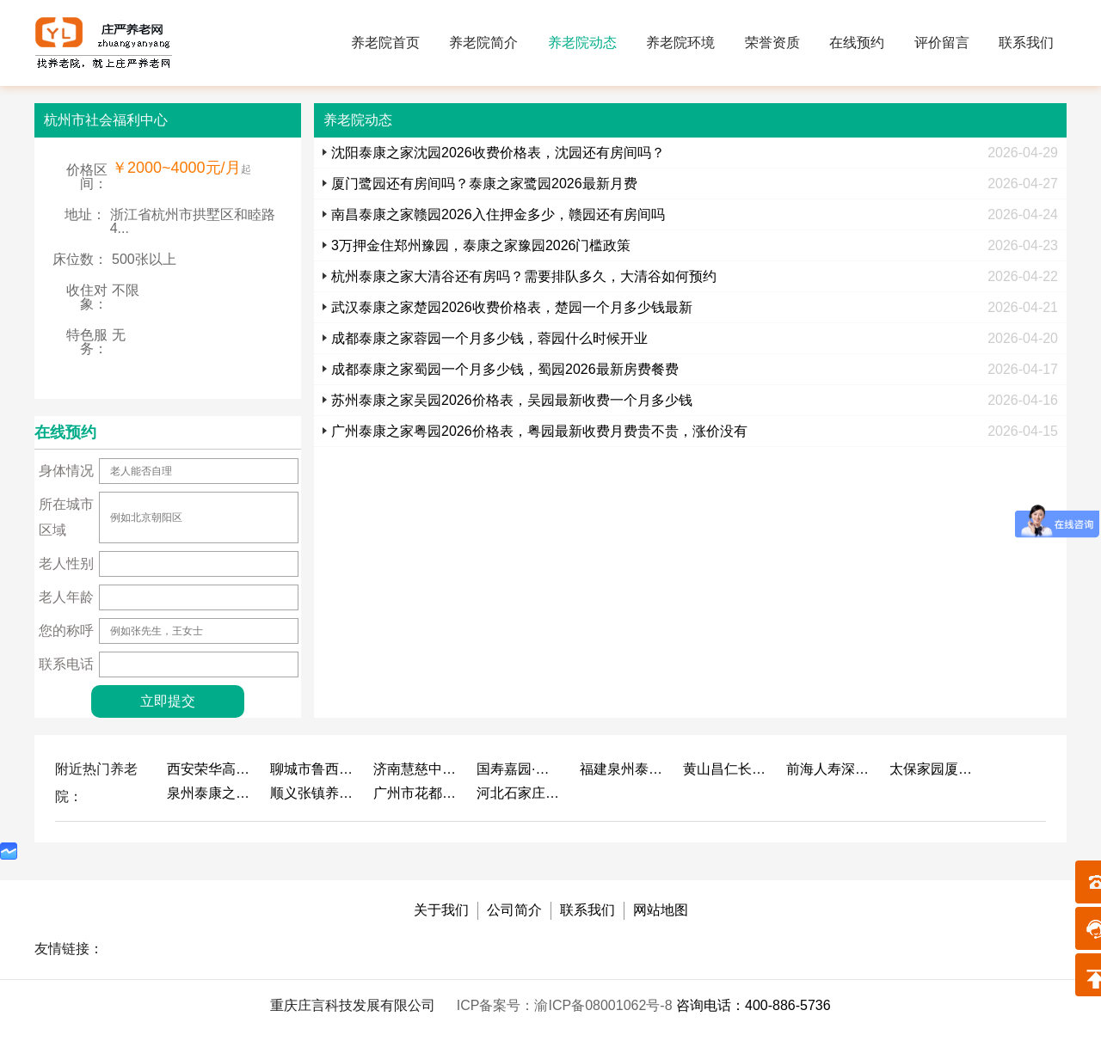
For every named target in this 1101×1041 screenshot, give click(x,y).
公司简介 (514, 910)
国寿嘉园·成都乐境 (520, 769)
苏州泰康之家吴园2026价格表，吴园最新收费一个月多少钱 (511, 400)
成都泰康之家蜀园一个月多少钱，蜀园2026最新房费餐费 (505, 369)
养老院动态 (582, 42)
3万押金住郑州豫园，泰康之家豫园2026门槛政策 (481, 245)
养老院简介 (483, 42)
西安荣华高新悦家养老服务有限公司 (210, 769)
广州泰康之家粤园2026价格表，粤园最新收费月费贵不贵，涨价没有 (539, 431)
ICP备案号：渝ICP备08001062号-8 (566, 1005)
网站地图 (660, 910)
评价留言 (941, 42)
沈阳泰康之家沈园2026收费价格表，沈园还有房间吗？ (498, 152)
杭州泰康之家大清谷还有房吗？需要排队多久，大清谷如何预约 (524, 276)
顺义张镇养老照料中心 (313, 793)
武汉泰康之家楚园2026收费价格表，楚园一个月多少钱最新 (511, 307)
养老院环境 (680, 42)
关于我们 (441, 910)
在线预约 (856, 42)
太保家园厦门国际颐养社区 (932, 769)
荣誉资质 (772, 42)
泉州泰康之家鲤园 (210, 793)
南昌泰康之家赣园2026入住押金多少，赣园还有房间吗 (498, 214)
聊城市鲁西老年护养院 (313, 769)
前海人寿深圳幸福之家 (829, 769)
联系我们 (1026, 42)
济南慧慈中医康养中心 (416, 769)
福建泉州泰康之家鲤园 (623, 769)
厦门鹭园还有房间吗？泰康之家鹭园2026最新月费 (484, 183)
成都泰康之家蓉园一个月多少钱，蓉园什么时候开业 (489, 338)
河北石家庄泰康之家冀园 (520, 793)
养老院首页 (385, 42)
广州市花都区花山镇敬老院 (416, 793)
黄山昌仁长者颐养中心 (726, 769)
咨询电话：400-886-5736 (753, 1005)
